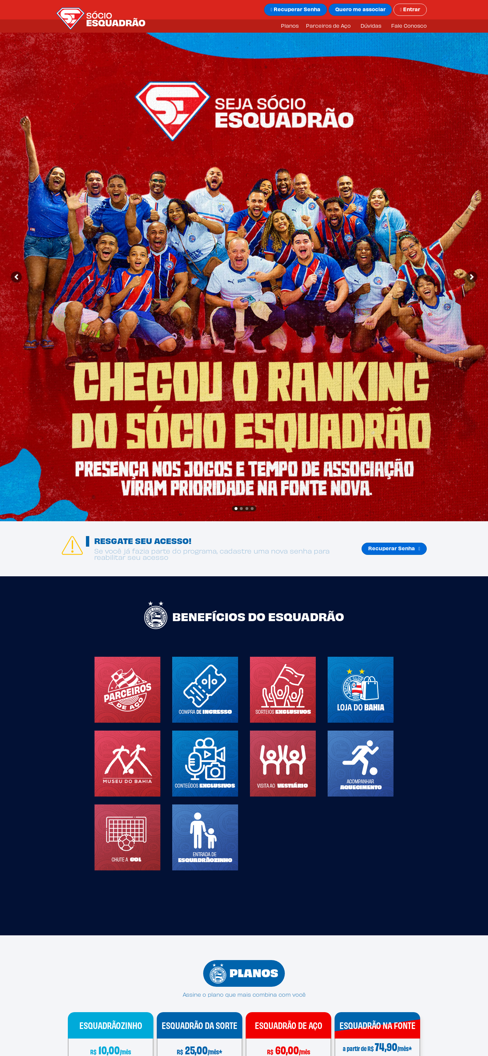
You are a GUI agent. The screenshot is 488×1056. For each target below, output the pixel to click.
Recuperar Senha (394, 548)
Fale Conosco (409, 26)
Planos (290, 26)
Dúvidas (371, 26)
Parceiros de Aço (328, 26)
